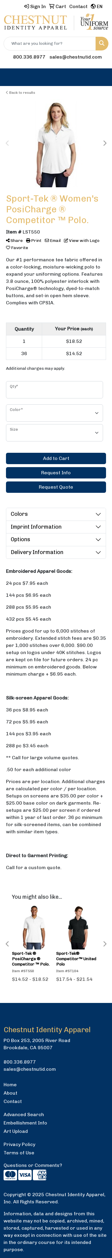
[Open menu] (100, 77)
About (10, 1093)
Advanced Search (24, 1114)
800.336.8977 (29, 57)
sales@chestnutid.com (76, 57)
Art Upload (16, 1131)
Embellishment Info (25, 1123)
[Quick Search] (50, 43)
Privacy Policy (19, 1144)
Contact (13, 1101)
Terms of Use (19, 1153)
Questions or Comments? (33, 1165)
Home (10, 1084)
